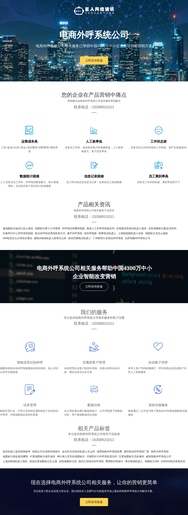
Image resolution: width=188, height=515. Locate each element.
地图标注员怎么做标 (156, 233)
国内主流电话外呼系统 (91, 461)
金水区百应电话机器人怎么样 (78, 451)
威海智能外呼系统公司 (158, 456)
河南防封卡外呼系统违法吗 (102, 456)
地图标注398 (152, 461)
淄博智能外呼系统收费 (109, 451)
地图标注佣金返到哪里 (15, 456)
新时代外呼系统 (160, 451)
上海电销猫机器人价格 (130, 233)
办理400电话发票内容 (173, 461)
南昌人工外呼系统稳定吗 (100, 228)
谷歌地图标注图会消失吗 (162, 228)
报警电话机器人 (107, 233)
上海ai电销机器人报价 (15, 461)
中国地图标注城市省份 (42, 456)
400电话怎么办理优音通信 (17, 238)
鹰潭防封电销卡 (114, 461)
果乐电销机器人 (134, 461)
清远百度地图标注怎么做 (43, 461)
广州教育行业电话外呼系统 (108, 238)
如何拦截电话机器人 (79, 238)
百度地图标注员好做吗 (131, 456)
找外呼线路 (90, 233)
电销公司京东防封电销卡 (46, 451)
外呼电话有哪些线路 (73, 228)
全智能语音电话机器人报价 (131, 228)
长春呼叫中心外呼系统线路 (18, 233)
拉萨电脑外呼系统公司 (137, 238)
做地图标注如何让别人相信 (18, 228)
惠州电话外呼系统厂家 (136, 451)
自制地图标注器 (68, 461)
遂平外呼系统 (74, 233)
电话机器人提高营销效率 (17, 451)
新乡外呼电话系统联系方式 (50, 233)
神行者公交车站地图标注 (71, 456)
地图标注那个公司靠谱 (47, 228)
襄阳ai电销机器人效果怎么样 (50, 238)
